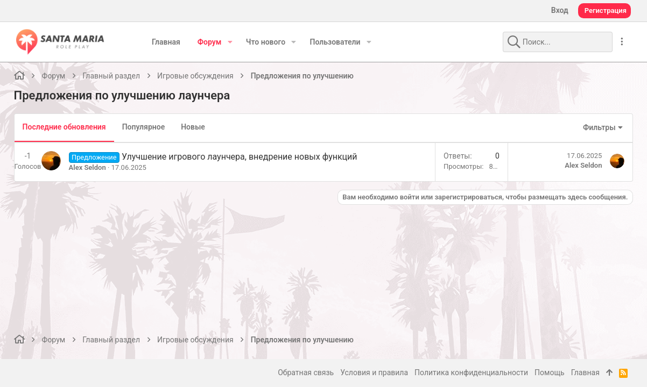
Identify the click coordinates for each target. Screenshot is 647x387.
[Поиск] (545, 42)
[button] (229, 42)
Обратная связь (306, 372)
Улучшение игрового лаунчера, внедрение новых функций (242, 157)
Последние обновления (66, 127)
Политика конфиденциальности (471, 372)
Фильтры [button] (597, 127)
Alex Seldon (89, 167)
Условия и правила (374, 372)
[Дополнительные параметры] (622, 42)
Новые (196, 127)
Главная (585, 372)
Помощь (550, 372)
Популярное (145, 127)
